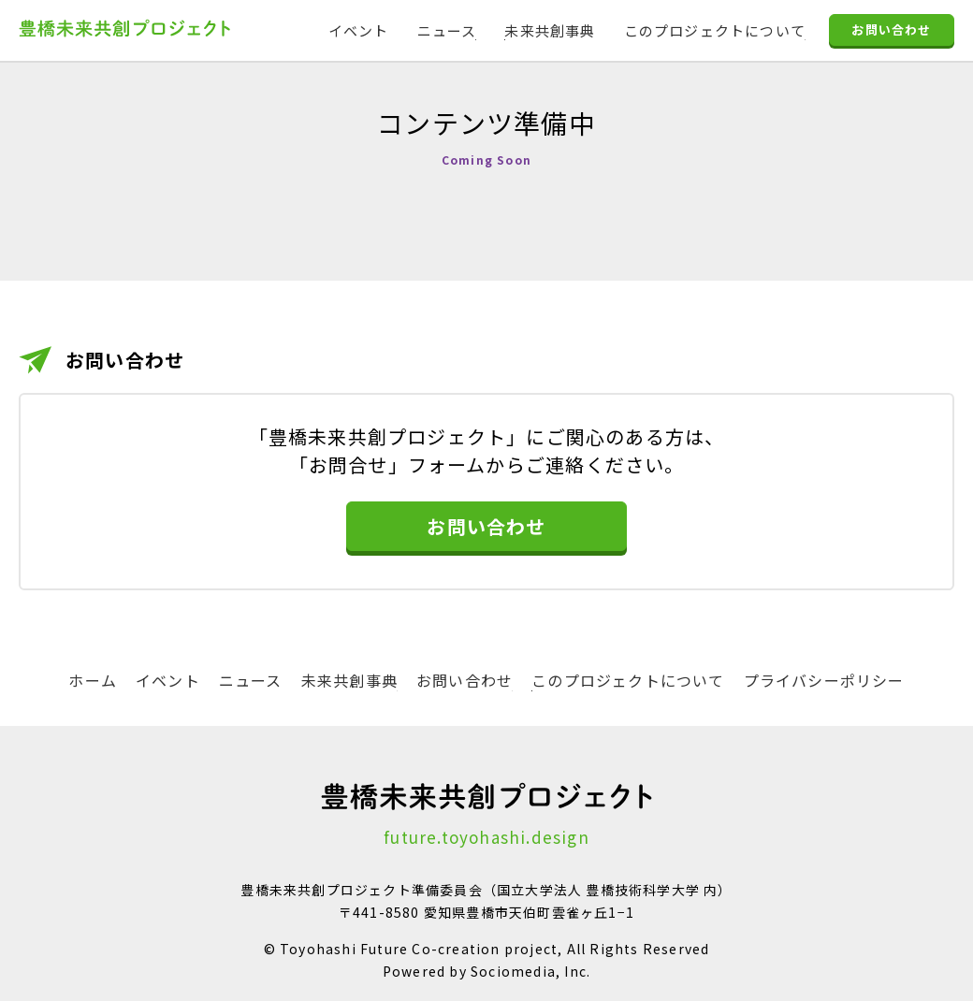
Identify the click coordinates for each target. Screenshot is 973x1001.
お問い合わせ (891, 31)
